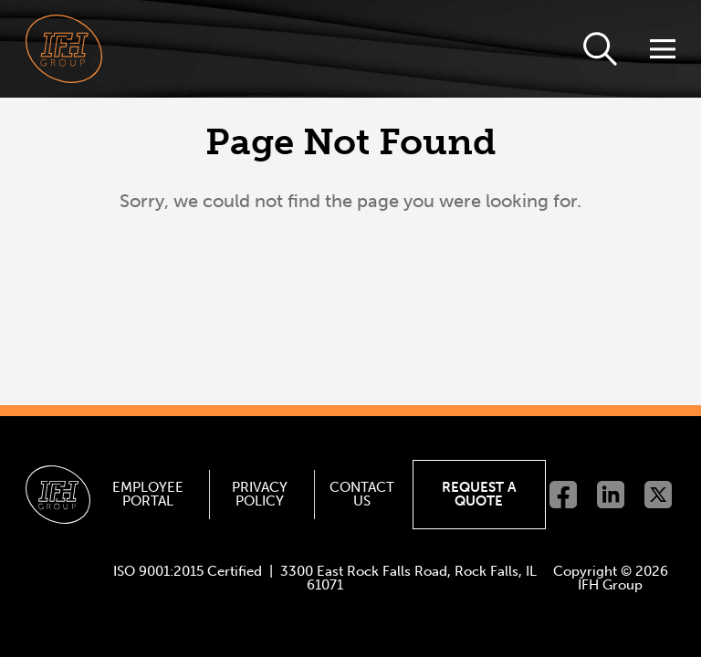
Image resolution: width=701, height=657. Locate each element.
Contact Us (362, 494)
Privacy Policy (260, 494)
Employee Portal (147, 494)
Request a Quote (479, 494)
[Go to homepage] (64, 49)
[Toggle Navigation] (660, 48)
